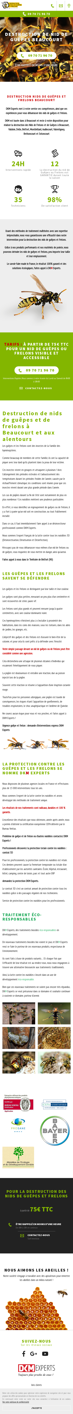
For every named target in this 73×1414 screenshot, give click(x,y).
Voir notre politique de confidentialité (15, 1402)
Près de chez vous (69, 6)
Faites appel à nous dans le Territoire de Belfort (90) (27, 559)
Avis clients (36, 1385)
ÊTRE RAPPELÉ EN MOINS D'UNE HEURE (53, 6)
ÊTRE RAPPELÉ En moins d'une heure (36, 65)
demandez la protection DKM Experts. (20, 881)
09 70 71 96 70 (36, 55)
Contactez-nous (61, 6)
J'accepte (36, 1408)
